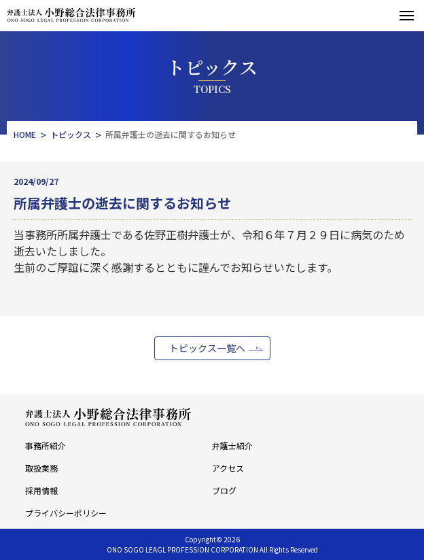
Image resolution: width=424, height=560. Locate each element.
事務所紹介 (45, 445)
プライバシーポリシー (66, 513)
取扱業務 (41, 468)
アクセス (228, 468)
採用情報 (41, 490)
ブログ (224, 490)
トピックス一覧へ (207, 348)
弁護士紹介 (232, 445)
